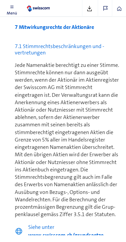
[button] (12, 8)
